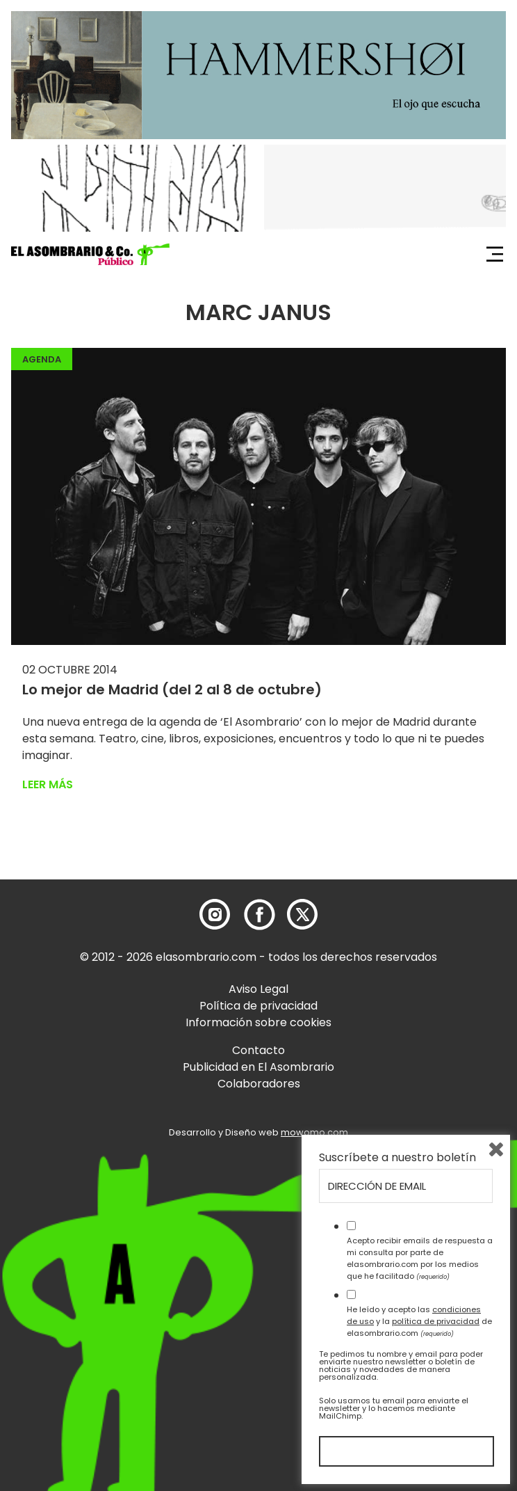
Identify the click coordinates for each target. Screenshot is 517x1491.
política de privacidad (435, 1321)
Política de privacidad (258, 1006)
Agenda (41, 359)
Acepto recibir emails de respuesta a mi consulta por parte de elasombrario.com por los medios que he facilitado (420, 1258)
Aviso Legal (258, 989)
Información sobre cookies (258, 1022)
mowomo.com (314, 1132)
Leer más (47, 784)
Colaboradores (259, 1084)
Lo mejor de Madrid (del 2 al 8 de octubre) (172, 689)
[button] (90, 255)
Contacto (258, 1050)
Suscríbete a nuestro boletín (397, 1157)
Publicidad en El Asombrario (258, 1067)
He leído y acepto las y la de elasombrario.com (419, 1321)
